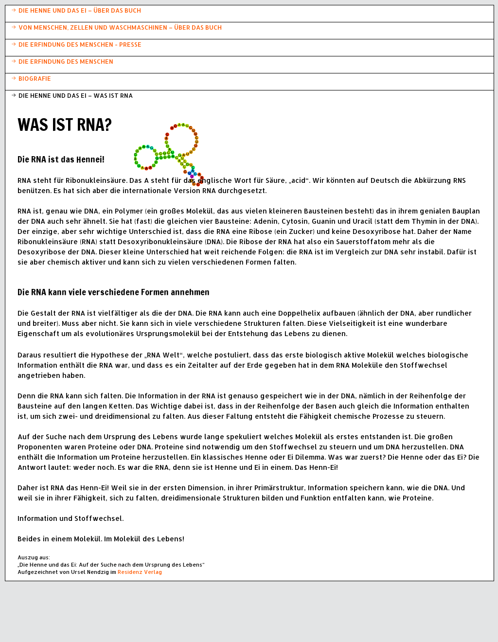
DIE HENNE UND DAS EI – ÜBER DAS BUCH (79, 10)
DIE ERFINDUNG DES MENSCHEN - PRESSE (80, 44)
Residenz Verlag (140, 572)
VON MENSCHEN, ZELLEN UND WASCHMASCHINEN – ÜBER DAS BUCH (120, 27)
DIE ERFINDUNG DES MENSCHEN (65, 61)
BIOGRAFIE (34, 78)
